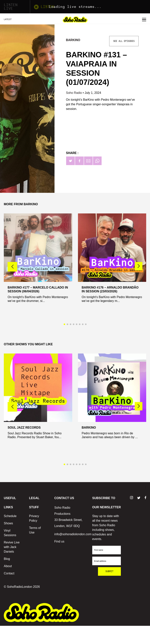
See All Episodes (124, 41)
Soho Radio (74, 92)
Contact (9, 573)
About (8, 566)
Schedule (10, 516)
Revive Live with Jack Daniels (12, 547)
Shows (8, 523)
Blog (7, 558)
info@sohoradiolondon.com (72, 534)
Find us (59, 541)
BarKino (73, 40)
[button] (138, 266)
